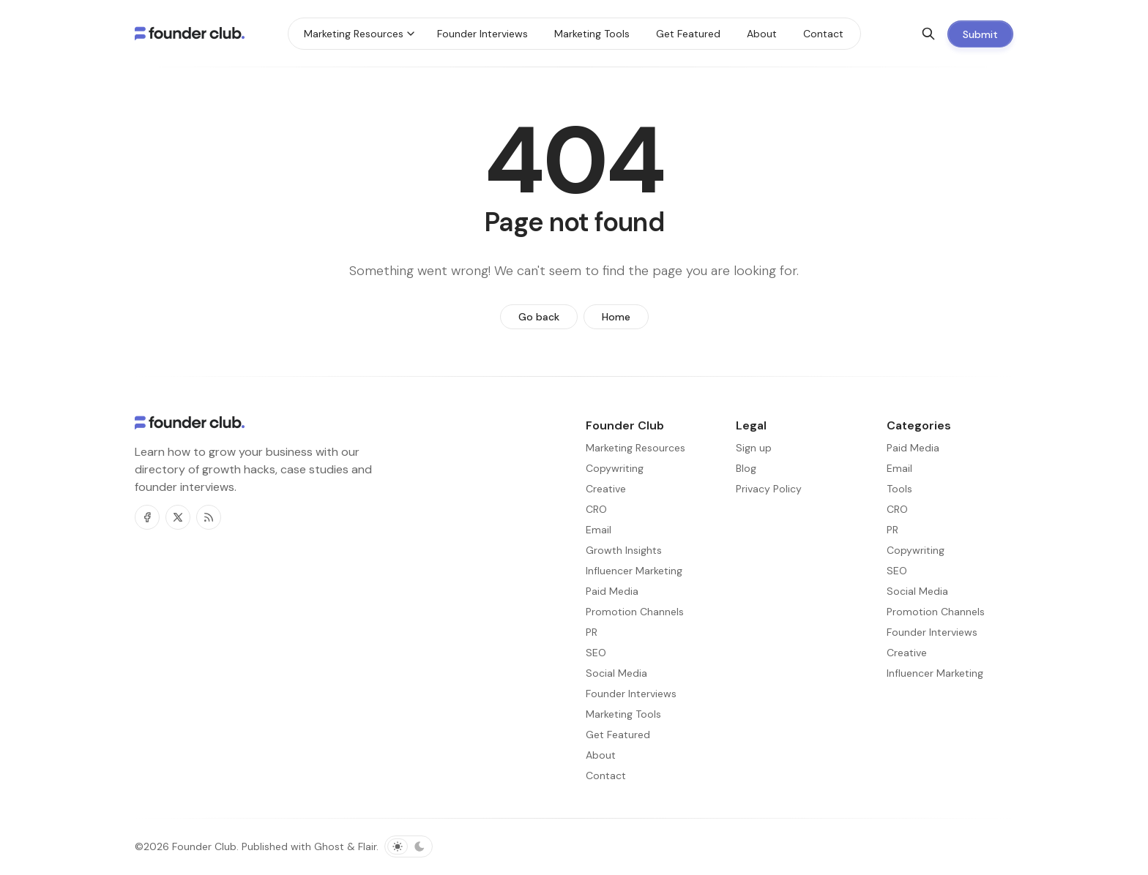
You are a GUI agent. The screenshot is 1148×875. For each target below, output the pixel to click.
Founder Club (204, 846)
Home (616, 316)
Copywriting (915, 550)
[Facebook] (147, 517)
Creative (907, 652)
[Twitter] (177, 517)
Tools (899, 488)
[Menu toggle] (411, 33)
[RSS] (208, 517)
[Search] (928, 33)
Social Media (917, 591)
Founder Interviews (932, 632)
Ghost (329, 846)
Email (899, 468)
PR (892, 529)
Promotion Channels (936, 611)
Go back (538, 316)
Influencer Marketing (935, 673)
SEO (897, 570)
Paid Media (913, 447)
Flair (367, 846)
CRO (897, 509)
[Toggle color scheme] (408, 846)
